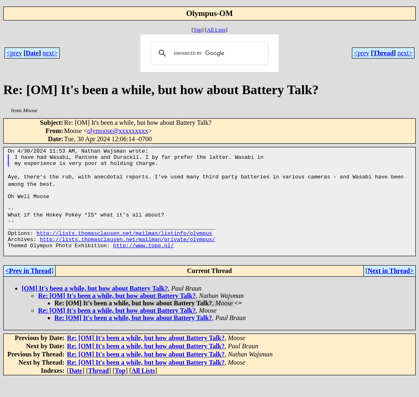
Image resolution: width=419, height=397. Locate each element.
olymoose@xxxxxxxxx (117, 130)
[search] (208, 53)
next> (50, 53)
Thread (383, 53)
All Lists (216, 30)
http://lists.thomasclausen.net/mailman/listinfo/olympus (124, 247)
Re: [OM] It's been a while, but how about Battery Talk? (117, 314)
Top (197, 30)
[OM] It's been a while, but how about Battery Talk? (95, 306)
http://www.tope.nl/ (143, 262)
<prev (14, 53)
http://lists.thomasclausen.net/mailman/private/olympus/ (127, 255)
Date (32, 53)
